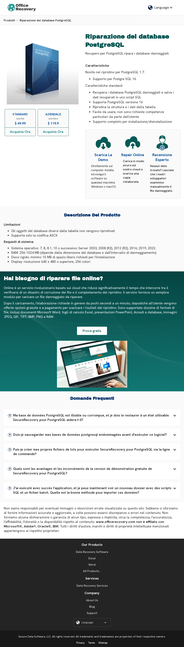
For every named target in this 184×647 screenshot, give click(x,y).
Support (92, 613)
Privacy (80, 642)
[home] (21, 7)
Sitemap (103, 642)
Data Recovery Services (92, 586)
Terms (91, 642)
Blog (92, 607)
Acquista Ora (20, 132)
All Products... (92, 571)
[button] (92, 417)
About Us (92, 600)
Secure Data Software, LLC (34, 636)
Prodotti (9, 20)
